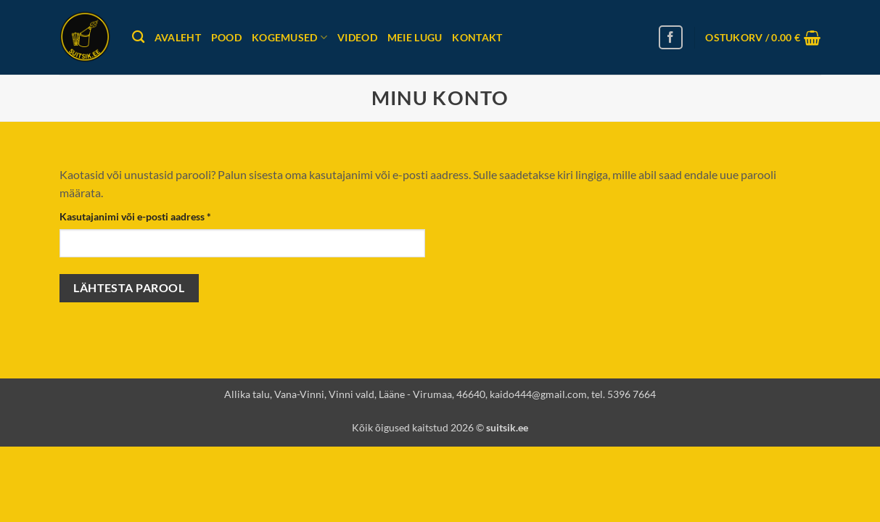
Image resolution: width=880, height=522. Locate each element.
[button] (763, 38)
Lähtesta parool (128, 287)
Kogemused (289, 37)
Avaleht (178, 37)
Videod (357, 37)
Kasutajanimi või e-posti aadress (152, 215)
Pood (226, 37)
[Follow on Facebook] (671, 37)
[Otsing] (138, 37)
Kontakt (477, 37)
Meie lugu (415, 37)
